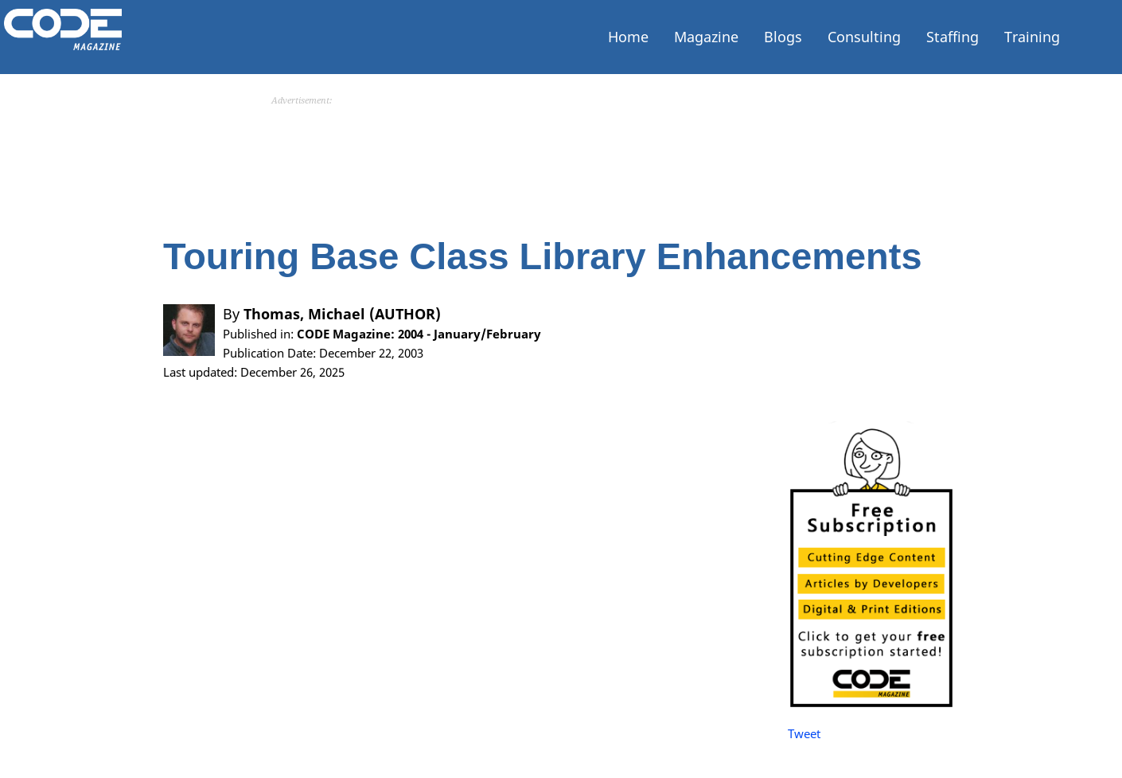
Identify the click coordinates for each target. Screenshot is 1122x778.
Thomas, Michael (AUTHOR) (342, 351)
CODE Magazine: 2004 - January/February (419, 371)
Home (628, 36)
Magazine (706, 36)
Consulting (864, 36)
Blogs (783, 36)
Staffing (952, 36)
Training (1032, 36)
